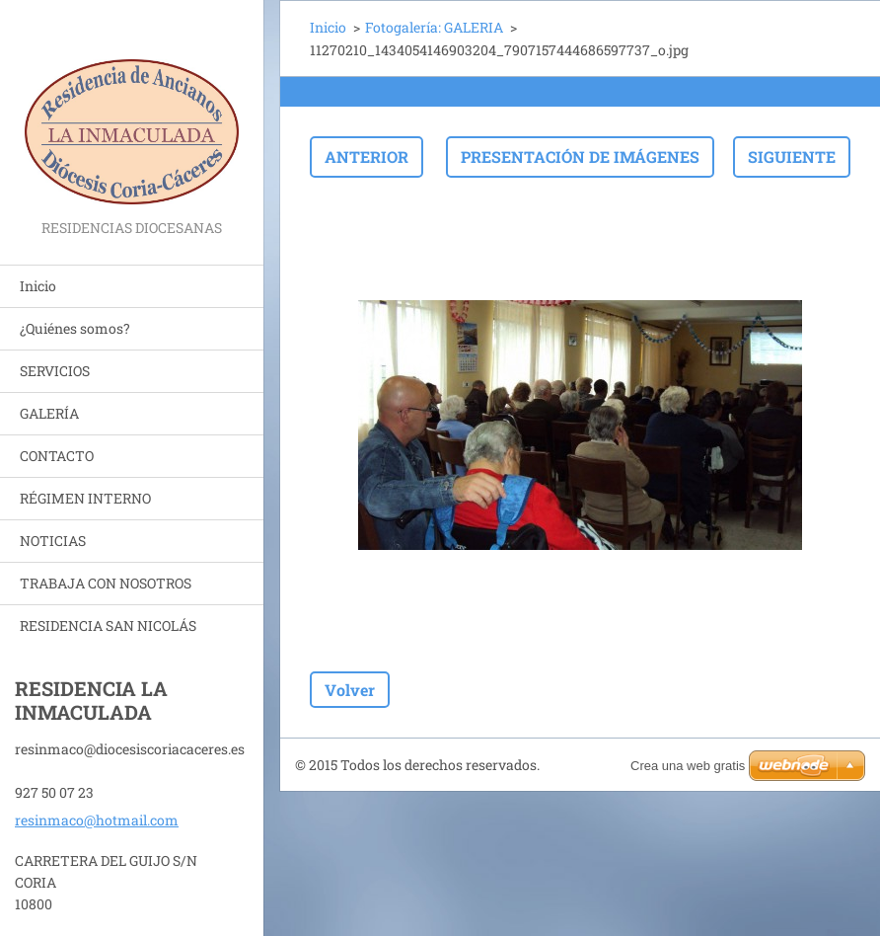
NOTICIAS (53, 540)
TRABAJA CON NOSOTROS (105, 583)
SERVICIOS (55, 370)
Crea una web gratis (687, 765)
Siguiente (792, 156)
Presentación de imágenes (580, 156)
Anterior (366, 156)
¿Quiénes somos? (75, 328)
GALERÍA (49, 413)
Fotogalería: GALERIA (434, 27)
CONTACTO (57, 455)
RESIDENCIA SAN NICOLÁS (108, 625)
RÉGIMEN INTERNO (85, 498)
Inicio (38, 285)
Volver (350, 689)
